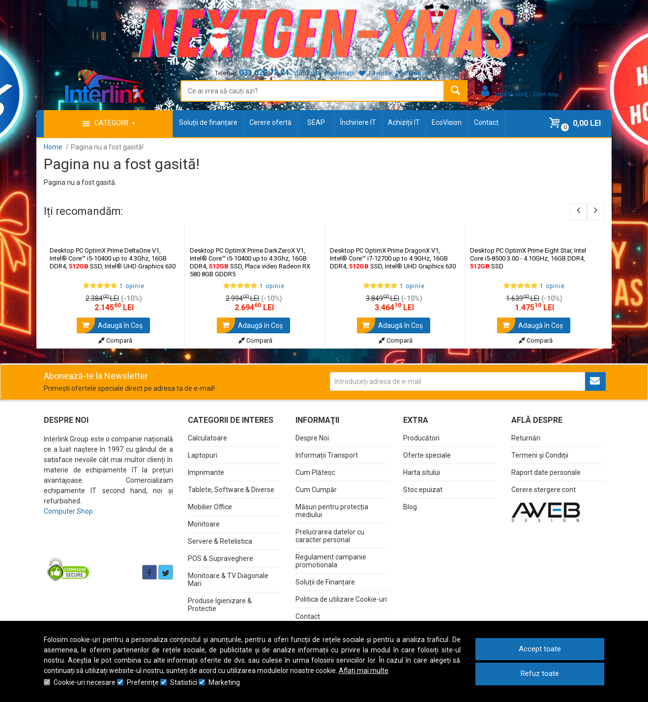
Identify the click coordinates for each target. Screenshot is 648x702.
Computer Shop (68, 511)
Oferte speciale (427, 455)
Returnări (525, 438)
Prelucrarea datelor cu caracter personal (329, 536)
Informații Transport (326, 455)
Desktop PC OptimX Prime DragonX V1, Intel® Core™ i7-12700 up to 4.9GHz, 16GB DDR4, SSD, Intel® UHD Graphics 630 (393, 258)
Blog (410, 507)
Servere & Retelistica (220, 541)
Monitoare (204, 524)
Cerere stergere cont (543, 490)
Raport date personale (546, 472)
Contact (486, 122)
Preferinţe (143, 682)
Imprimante (206, 472)
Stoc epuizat (422, 490)
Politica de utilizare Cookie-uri (341, 599)
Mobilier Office (210, 507)
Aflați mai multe (363, 670)
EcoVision (447, 122)
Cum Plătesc (315, 472)
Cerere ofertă (270, 122)
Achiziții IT (404, 122)
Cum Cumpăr (316, 490)
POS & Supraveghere (220, 558)
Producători (421, 438)
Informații (307, 73)
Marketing (224, 682)
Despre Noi (312, 438)
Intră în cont (511, 94)
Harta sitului (421, 472)
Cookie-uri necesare (85, 682)
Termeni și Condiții (539, 455)
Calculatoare (207, 438)
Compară (115, 340)
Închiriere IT (358, 122)
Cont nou (546, 94)
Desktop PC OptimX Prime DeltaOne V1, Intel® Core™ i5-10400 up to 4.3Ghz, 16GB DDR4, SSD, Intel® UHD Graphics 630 (113, 258)
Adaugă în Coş (110, 325)
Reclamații (339, 73)
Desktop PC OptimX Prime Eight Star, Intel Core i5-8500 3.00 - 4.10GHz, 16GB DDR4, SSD (528, 258)
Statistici (183, 682)
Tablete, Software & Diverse (231, 490)
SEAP (316, 122)
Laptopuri (202, 455)
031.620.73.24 (264, 72)
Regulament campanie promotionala (330, 561)
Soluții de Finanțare (325, 582)
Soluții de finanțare (208, 122)
